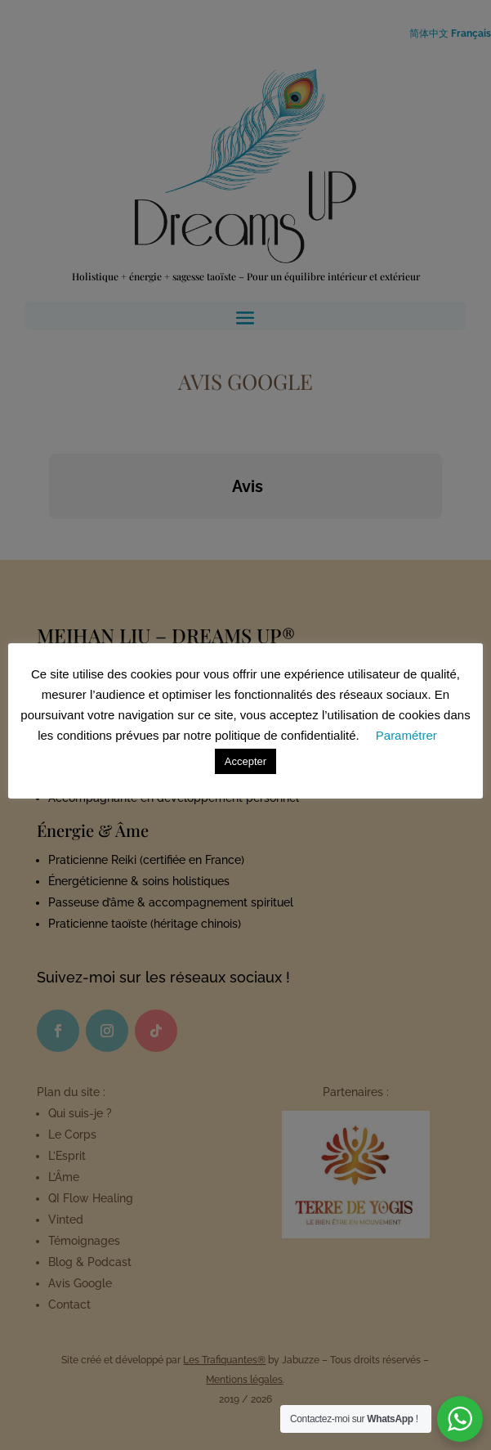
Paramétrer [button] (406, 735)
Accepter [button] (245, 761)
